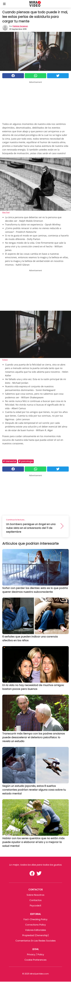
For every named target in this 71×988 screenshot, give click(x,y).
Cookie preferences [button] (35, 959)
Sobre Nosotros (35, 894)
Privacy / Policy (35, 954)
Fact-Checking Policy (35, 919)
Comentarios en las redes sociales (35, 940)
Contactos (35, 900)
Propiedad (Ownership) (35, 935)
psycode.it (35, 905)
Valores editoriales (35, 930)
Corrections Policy (35, 924)
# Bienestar (9, 461)
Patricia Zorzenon (20, 26)
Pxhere (5, 359)
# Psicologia (26, 461)
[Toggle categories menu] (4, 4)
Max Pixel (6, 212)
